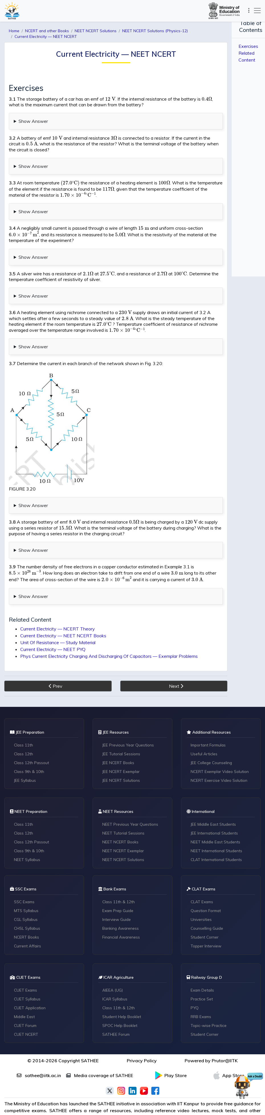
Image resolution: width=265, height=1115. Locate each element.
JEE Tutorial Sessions (122, 736)
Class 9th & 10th (29, 754)
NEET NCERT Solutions (124, 843)
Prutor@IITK (225, 1046)
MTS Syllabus (26, 895)
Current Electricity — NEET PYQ (52, 632)
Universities (201, 903)
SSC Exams (25, 886)
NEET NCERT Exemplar (124, 834)
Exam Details (203, 974)
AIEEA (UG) (113, 974)
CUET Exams (26, 974)
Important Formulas (210, 727)
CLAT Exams (203, 886)
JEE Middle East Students (214, 807)
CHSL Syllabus (27, 912)
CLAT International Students (217, 843)
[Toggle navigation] (248, 10)
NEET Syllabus (27, 843)
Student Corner (205, 921)
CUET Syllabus (27, 983)
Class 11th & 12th (119, 886)
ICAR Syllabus (115, 983)
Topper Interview (207, 930)
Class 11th (24, 727)
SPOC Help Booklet (121, 1010)
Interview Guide (117, 903)
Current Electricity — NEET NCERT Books (63, 618)
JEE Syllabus (25, 763)
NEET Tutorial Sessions (124, 816)
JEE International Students (215, 816)
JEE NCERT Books (119, 745)
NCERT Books (27, 921)
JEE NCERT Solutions (122, 763)
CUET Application (30, 992)
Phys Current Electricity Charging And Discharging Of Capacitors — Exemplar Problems (109, 639)
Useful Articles (204, 736)
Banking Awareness (121, 912)
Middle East (25, 1001)
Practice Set (202, 983)
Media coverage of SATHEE (99, 1060)
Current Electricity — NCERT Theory (57, 611)
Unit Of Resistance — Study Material (57, 625)
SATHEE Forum (117, 1019)
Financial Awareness (122, 921)
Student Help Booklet (122, 1001)
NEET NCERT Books (121, 825)
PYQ (195, 992)
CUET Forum (26, 1010)
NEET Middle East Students (216, 825)
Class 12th (24, 736)
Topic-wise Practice (209, 1010)
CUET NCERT (26, 1019)
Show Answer (33, 115)
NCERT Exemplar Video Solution (221, 754)
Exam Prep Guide (119, 895)
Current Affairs (28, 930)
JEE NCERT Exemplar (122, 754)
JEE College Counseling (212, 745)
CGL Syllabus (26, 903)
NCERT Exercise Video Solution (220, 763)
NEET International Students (217, 834)
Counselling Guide (208, 912)
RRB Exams (201, 1001)
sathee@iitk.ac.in (39, 1060)
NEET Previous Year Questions (131, 807)
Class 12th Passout (32, 745)
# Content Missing (132, 490)
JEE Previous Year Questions (129, 727)
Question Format (207, 895)
